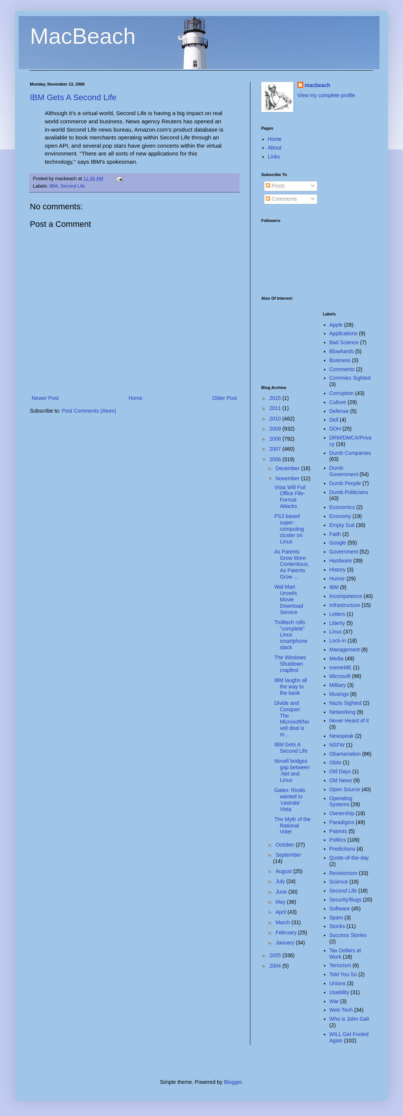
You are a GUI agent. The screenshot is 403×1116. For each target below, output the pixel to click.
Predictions (342, 849)
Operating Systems (340, 801)
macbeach (317, 85)
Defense (339, 411)
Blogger (232, 1082)
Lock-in (337, 641)
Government (343, 552)
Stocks (337, 926)
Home (135, 398)
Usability (339, 992)
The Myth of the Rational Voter (292, 825)
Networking (342, 712)
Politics (337, 840)
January (285, 943)
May (281, 902)
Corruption (341, 393)
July (280, 881)
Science (338, 882)
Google (337, 543)
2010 (275, 419)
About (275, 148)
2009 (275, 429)
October (285, 845)
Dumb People (345, 483)
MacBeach (82, 36)
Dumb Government (343, 471)
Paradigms (341, 822)
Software (339, 909)
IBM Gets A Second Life (73, 97)
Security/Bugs (345, 900)
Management (344, 650)
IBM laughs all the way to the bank (290, 686)
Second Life (72, 186)
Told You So (343, 974)
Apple (336, 325)
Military (337, 685)
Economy (340, 516)
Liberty (337, 623)
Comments (281, 199)
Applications (343, 333)
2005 (275, 955)
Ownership (341, 813)
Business (340, 360)
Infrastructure (344, 605)
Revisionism (343, 873)
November (288, 478)
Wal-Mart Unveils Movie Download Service (288, 599)
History (337, 570)
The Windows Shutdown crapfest (290, 663)
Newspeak (341, 736)
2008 (275, 439)
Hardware (340, 561)
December (288, 468)
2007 (275, 449)
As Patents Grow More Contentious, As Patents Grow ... (291, 564)
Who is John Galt (349, 1019)
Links (274, 157)
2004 (275, 966)
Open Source (344, 789)
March (283, 922)
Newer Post (45, 398)
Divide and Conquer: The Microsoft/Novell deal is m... (291, 718)
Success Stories (348, 935)
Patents (338, 831)
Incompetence (345, 596)
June (281, 892)
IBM (53, 186)
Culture (337, 402)
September (288, 855)
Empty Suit (342, 525)
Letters (337, 614)
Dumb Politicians (348, 492)
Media (336, 659)
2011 (275, 408)
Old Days (340, 771)
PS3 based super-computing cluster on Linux (289, 528)
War (334, 1001)
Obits (335, 762)
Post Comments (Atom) (89, 411)
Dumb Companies (350, 453)
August (284, 871)
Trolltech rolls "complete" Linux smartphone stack (290, 634)
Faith (335, 534)
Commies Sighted (350, 378)
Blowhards (341, 351)
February (286, 932)
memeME (340, 667)
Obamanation (345, 754)
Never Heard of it (349, 721)
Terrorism (340, 965)
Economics (342, 507)
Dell (333, 420)
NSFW (337, 745)
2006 (275, 459)
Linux (335, 632)
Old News (340, 780)
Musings (339, 694)
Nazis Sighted (345, 703)
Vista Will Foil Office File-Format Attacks (290, 496)
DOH (335, 429)
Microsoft (340, 676)
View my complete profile (326, 95)
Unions (337, 983)
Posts (275, 186)
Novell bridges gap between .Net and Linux (292, 770)
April (281, 912)
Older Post (224, 398)
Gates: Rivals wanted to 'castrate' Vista (289, 799)
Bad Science (344, 342)
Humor (337, 579)
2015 (275, 398)
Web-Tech (341, 1010)
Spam (336, 918)
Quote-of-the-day (349, 858)
